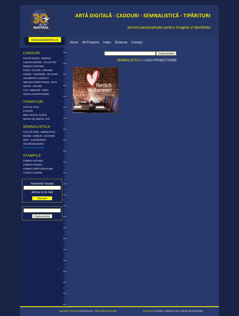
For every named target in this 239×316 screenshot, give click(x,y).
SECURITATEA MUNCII (33, 144)
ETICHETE (28, 111)
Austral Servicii (86, 311)
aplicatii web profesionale (192, 311)
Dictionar (121, 42)
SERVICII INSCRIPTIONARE (36, 94)
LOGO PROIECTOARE (33, 148)
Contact (136, 42)
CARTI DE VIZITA (31, 107)
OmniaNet (158, 311)
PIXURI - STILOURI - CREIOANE (38, 70)
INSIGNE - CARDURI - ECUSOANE (39, 136)
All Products (90, 42)
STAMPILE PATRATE (32, 165)
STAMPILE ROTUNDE (33, 161)
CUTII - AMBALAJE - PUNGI (35, 90)
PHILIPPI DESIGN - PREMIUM (37, 58)
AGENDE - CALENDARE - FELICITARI (40, 74)
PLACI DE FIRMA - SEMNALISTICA (39, 132)
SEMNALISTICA (129, 60)
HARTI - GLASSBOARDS (34, 140)
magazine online (171, 311)
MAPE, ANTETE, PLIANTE (35, 115)
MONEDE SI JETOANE (33, 66)
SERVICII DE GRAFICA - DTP (36, 119)
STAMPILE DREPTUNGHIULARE (38, 169)
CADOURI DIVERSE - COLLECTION (39, 62)
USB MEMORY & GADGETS (36, 78)
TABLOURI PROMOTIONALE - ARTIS (40, 82)
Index (107, 42)
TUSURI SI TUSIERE (32, 173)
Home (74, 42)
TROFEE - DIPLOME (32, 86)
